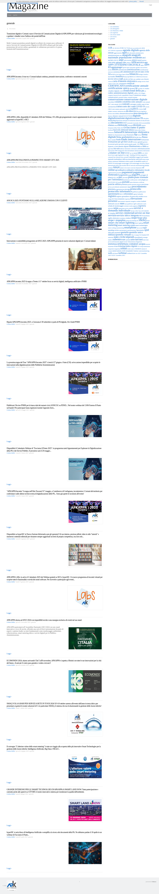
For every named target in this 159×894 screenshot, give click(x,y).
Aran (141, 67)
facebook (110, 130)
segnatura (135, 206)
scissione (126, 206)
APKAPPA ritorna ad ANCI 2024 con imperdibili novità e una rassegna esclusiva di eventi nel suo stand (44, 620)
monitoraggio (118, 163)
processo (111, 189)
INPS (116, 150)
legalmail (120, 155)
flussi (140, 137)
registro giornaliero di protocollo (127, 196)
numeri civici (123, 168)
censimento (122, 83)
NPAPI (116, 167)
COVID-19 (140, 106)
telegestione (139, 242)
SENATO (110, 208)
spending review (113, 230)
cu (129, 109)
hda (141, 144)
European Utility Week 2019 (115, 128)
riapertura (127, 199)
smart (148, 220)
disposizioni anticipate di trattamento (126, 120)
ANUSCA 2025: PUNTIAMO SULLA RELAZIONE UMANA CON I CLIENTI (37, 200)
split (109, 232)
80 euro (130, 48)
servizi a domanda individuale (125, 209)
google (130, 144)
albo (128, 53)
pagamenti (127, 172)
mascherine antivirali (135, 159)
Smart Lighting (139, 223)
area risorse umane (115, 34)
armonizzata (123, 70)
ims (141, 146)
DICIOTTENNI (128, 116)
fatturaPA (119, 132)
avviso (117, 74)
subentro (117, 239)
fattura (131, 130)
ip (108, 153)
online (111, 169)
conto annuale (136, 102)
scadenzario (139, 204)
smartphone (130, 227)
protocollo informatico (120, 191)
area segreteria (114, 32)
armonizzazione (133, 69)
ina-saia (117, 148)
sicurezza (146, 216)
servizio (112, 215)
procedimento (139, 186)
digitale (137, 115)
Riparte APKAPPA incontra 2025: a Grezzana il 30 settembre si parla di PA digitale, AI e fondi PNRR (43, 322)
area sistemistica (114, 26)
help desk (146, 144)
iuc (130, 153)
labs (140, 152)
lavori (109, 155)
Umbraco (154, 881)
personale (125, 177)
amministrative (140, 53)
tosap (141, 246)
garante (140, 142)
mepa (147, 159)
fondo (118, 139)
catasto (110, 83)
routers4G (117, 204)
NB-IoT (128, 165)
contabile (118, 102)
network (133, 165)
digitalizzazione (116, 118)
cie (136, 88)
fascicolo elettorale (120, 130)
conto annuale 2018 (116, 104)
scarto (144, 204)
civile (121, 91)
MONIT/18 (111, 163)
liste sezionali (124, 157)
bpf (128, 77)
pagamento (123, 175)
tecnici (126, 242)
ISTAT (127, 153)
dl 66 (109, 123)
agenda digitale (131, 50)
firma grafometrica (125, 137)
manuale (111, 159)
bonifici (113, 77)
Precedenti (12, 28)
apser (128, 67)
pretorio (139, 184)
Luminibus (132, 157)
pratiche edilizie (114, 184)
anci (144, 58)
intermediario (130, 150)
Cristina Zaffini (11, 38)
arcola (109, 70)
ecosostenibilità (146, 123)
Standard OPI (145, 235)
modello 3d (145, 161)
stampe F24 (138, 235)
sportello (125, 232)
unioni (114, 251)
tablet (132, 239)
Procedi (142, 1)
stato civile (119, 237)
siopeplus (120, 220)
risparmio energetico (130, 201)
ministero (122, 161)
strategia (145, 237)
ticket (116, 246)
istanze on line (117, 152)
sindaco (128, 218)
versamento (129, 251)
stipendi (130, 237)
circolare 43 (141, 88)
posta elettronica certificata (137, 182)
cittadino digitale (113, 91)
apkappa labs (121, 62)
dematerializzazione (126, 113)
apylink (138, 67)
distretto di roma (140, 120)
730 (125, 48)
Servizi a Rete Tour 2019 (137, 211)
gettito (117, 144)
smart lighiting (126, 222)
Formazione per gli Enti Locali (120, 142)
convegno (133, 104)
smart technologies (141, 225)
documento (117, 122)
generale (112, 38)
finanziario (130, 135)
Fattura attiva (137, 130)
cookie (139, 104)
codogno (143, 93)
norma (147, 165)
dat (125, 111)
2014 (118, 48)
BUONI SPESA (113, 79)
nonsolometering (139, 165)
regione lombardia (138, 194)
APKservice (137, 62)
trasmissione (146, 246)
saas (122, 203)
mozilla (124, 165)
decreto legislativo (142, 111)
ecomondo (129, 123)
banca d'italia (125, 74)
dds (127, 111)
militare (110, 161)
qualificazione (142, 192)
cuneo (110, 111)
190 (116, 48)
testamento (111, 246)
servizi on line (142, 212)
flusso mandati (112, 140)
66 (123, 48)
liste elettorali (117, 157)
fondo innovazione (131, 139)
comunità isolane (122, 97)
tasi (141, 239)
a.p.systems (136, 48)
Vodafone (135, 251)
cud (144, 109)
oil (143, 168)
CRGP (110, 109)
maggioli (138, 157)
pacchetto (118, 172)
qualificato (135, 192)
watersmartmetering (144, 251)
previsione (144, 184)
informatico (128, 148)
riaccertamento (120, 199)
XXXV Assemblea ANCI (118, 255)
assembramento (144, 70)
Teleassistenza (131, 242)
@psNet (15, 15)
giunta (126, 144)
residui (140, 196)
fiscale (136, 137)
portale (126, 181)
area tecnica (113, 36)
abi (140, 48)
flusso (145, 137)
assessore (110, 72)
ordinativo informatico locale (138, 170)
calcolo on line (128, 79)
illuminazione (134, 146)
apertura (144, 60)
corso (119, 106)
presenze (134, 184)
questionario (114, 193)
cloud (126, 90)
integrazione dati (122, 150)
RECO (121, 194)
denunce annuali (118, 116)
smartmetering (120, 228)
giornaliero (122, 144)
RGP (113, 199)
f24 (125, 128)
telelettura (112, 244)
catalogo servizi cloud (143, 81)
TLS (138, 246)
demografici (143, 113)
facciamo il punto (136, 127)
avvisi (113, 74)
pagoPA (136, 174)
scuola (130, 206)
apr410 (125, 67)
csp (126, 109)
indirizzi (122, 148)
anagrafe (126, 55)
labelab (136, 153)
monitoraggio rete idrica (138, 163)
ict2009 (116, 146)
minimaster (115, 161)
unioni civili (121, 251)
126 (113, 48)
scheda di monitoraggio (116, 206)
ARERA (115, 69)
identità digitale (123, 146)
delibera (117, 113)
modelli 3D (132, 161)
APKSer (128, 62)
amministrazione (113, 55)
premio (130, 184)
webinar (122, 253)
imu (144, 146)
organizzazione (112, 172)
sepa (116, 208)
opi (116, 170)
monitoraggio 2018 (127, 163)
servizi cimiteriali (125, 212)
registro (112, 196)
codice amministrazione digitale (120, 93)
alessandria (132, 53)
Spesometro (140, 230)
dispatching (112, 120)
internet (137, 150)
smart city (113, 222)
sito (137, 220)
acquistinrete (119, 50)
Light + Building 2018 (132, 155)
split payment (115, 232)
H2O (138, 144)
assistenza (116, 72)
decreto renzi (111, 113)
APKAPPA (111, 62)
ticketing (121, 246)
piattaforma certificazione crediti (132, 180)
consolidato (111, 102)
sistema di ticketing (131, 220)
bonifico (120, 76)
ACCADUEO (111, 50)
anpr (121, 59)
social (140, 228)
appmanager (117, 67)
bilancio (134, 74)
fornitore (135, 142)
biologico (140, 74)
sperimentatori (123, 230)
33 (121, 48)
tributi (124, 248)
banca (120, 74)
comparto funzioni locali (114, 95)
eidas (116, 125)
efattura (111, 125)
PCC (115, 177)
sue (123, 239)
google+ (135, 144)
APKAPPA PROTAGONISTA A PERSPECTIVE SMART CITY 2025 (33, 160)
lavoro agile (115, 155)
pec (120, 177)
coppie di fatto (145, 104)
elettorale (122, 125)
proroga (127, 189)
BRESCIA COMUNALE (136, 77)
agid (124, 52)
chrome (131, 88)
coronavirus (112, 107)
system (128, 240)
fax (113, 135)
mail (142, 157)
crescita (147, 107)
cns (145, 91)
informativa (134, 148)
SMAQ (142, 220)
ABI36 (143, 48)
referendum (128, 194)
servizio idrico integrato (128, 215)
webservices (131, 253)
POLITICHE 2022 (113, 182)
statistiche (110, 237)
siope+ (111, 220)
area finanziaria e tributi (116, 30)
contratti (126, 104)
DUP (125, 123)
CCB (113, 83)
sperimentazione (131, 230)
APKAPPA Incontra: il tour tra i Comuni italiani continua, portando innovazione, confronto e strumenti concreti (47, 76)
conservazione (115, 99)
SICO (141, 216)
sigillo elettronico (114, 218)
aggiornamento (118, 53)
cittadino (147, 88)
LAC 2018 (145, 153)
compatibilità (124, 95)
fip (135, 134)
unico (132, 249)
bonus (125, 77)
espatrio (143, 125)
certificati (130, 83)
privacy (110, 187)
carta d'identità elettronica (125, 81)
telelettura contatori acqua (131, 243)
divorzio (147, 120)
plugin (143, 180)
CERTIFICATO (116, 85)
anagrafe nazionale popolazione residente (125, 56)
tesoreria (148, 244)
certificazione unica (118, 88)
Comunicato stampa (139, 95)
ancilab (110, 60)
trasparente (111, 249)
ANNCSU (115, 60)
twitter (129, 249)
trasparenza (117, 249)
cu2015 (134, 108)
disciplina (146, 118)
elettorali (130, 125)
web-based (115, 253)
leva (124, 155)
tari (137, 239)
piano (131, 177)
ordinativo (122, 170)
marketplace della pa (121, 159)
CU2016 (140, 109)
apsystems (132, 67)
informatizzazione (144, 148)
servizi (131, 208)
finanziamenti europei (120, 135)
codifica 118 (137, 93)
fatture (110, 135)
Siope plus (142, 218)
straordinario (138, 237)
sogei (145, 228)
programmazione (119, 189)
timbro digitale (131, 246)
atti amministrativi (127, 72)
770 (127, 48)
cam (134, 79)
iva (132, 153)
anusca (134, 60)
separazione (121, 208)
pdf (117, 177)
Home (9, 15)
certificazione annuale (136, 85)
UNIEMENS (137, 249)
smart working (112, 228)
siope (134, 217)
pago (129, 175)
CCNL (117, 83)
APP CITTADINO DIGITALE (124, 64)
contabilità (126, 102)
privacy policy (133, 1)
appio (142, 65)
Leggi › (9, 70)
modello (138, 161)
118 (110, 47)
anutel (140, 60)
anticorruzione (128, 60)
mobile (127, 161)
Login (150, 5)
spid (146, 229)
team (144, 240)
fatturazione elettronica (137, 132)
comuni (131, 95)
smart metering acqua (126, 225)
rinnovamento (121, 201)
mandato (146, 157)
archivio (145, 67)
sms (138, 228)
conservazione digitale (135, 99)
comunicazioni (113, 97)
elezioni (137, 125)
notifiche (110, 168)
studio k (110, 240)
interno (141, 150)
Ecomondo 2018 (137, 123)
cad (121, 78)
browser (145, 77)
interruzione (146, 150)
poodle (120, 182)
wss (137, 253)
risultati (139, 201)
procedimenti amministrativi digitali (122, 187)
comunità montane (132, 97)
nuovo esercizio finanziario (134, 168)
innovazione (111, 150)
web (110, 253)
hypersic (111, 146)
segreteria (142, 206)
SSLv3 (133, 235)
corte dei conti (129, 106)
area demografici (114, 28)
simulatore (123, 218)
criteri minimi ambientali (118, 109)
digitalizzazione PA (134, 118)
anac (120, 55)
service (127, 208)
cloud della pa (136, 90)
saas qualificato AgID (130, 204)
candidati (138, 79)
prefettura (124, 184)
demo (135, 113)
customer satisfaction (118, 111)
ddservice (133, 111)
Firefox (139, 135)
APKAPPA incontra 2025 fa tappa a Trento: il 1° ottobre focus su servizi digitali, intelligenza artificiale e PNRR (47, 281)
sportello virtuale (123, 234)
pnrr (147, 180)
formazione (145, 140)
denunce (110, 116)
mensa (144, 159)
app (146, 62)
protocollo (135, 188)
